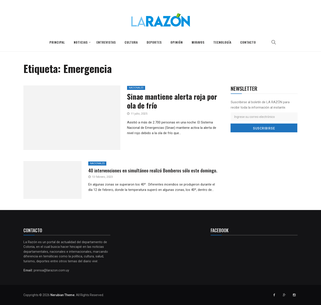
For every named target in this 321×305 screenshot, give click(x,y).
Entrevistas (106, 42)
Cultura (131, 42)
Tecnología (222, 42)
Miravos (198, 42)
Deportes (154, 42)
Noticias (81, 42)
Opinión (177, 42)
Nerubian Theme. (63, 295)
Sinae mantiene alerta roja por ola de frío (172, 101)
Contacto (248, 42)
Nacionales (136, 88)
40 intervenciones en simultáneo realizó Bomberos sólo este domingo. (152, 170)
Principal (57, 42)
